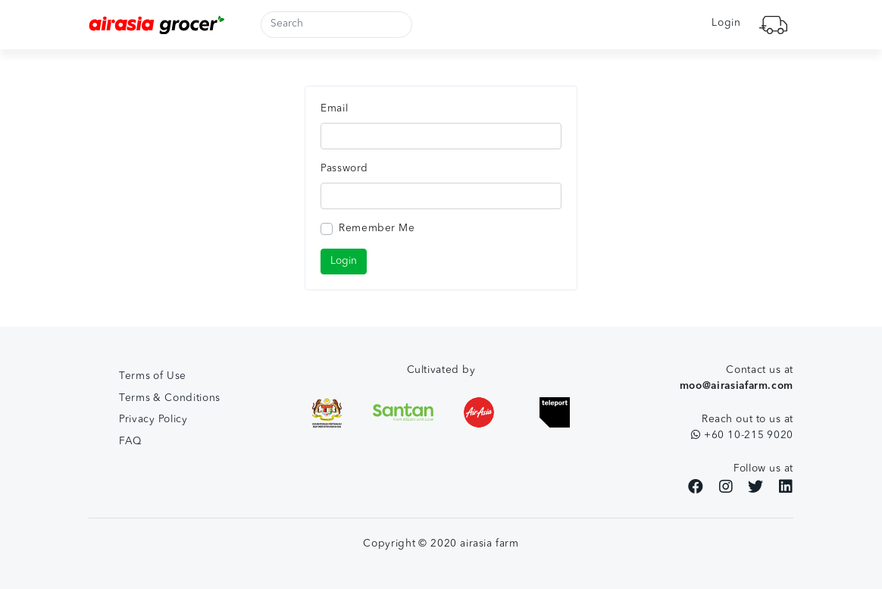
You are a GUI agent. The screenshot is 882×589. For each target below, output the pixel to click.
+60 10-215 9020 (742, 435)
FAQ (130, 441)
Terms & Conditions (169, 398)
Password (344, 169)
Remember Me (377, 228)
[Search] (336, 24)
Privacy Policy (153, 420)
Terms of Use (152, 376)
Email (334, 109)
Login (726, 23)
